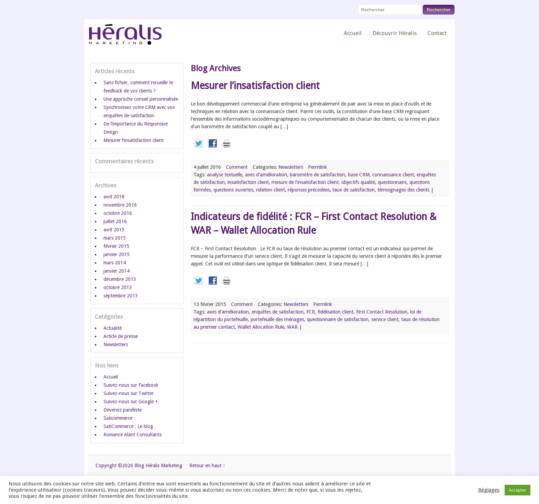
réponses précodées (309, 190)
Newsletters (290, 167)
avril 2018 (113, 196)
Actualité (112, 328)
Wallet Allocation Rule (261, 327)
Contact (437, 33)
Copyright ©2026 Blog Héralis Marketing (139, 465)
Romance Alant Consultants (132, 434)
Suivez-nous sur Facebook (130, 385)
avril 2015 (113, 229)
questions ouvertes (233, 190)
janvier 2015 (116, 254)
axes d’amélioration (266, 174)
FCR (310, 312)
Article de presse (120, 336)
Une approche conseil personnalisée (140, 99)
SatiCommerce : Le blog (128, 426)
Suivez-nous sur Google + (130, 401)
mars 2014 (114, 262)
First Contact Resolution (381, 312)
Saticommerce (117, 418)
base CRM (359, 174)
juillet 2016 (115, 221)
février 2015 (116, 246)
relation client (270, 190)
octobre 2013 (117, 287)
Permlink (317, 167)
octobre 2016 (117, 213)
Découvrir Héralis (395, 33)
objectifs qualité (358, 182)
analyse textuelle (224, 174)
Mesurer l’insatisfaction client (255, 85)
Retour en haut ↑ (207, 465)
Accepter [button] (517, 490)
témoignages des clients (403, 190)
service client (384, 319)
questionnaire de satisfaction (337, 319)
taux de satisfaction (353, 190)
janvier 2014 (116, 271)
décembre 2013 (119, 279)
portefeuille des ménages (277, 319)
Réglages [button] (488, 490)
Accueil (353, 33)
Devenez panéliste (122, 410)
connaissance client (393, 174)
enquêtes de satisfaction (278, 312)
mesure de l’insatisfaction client (305, 182)
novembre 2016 (120, 205)
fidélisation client (335, 312)
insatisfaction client (248, 182)
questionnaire (392, 182)
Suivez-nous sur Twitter (128, 393)
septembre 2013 (120, 295)
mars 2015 (114, 238)
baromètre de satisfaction (317, 174)
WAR (292, 327)
